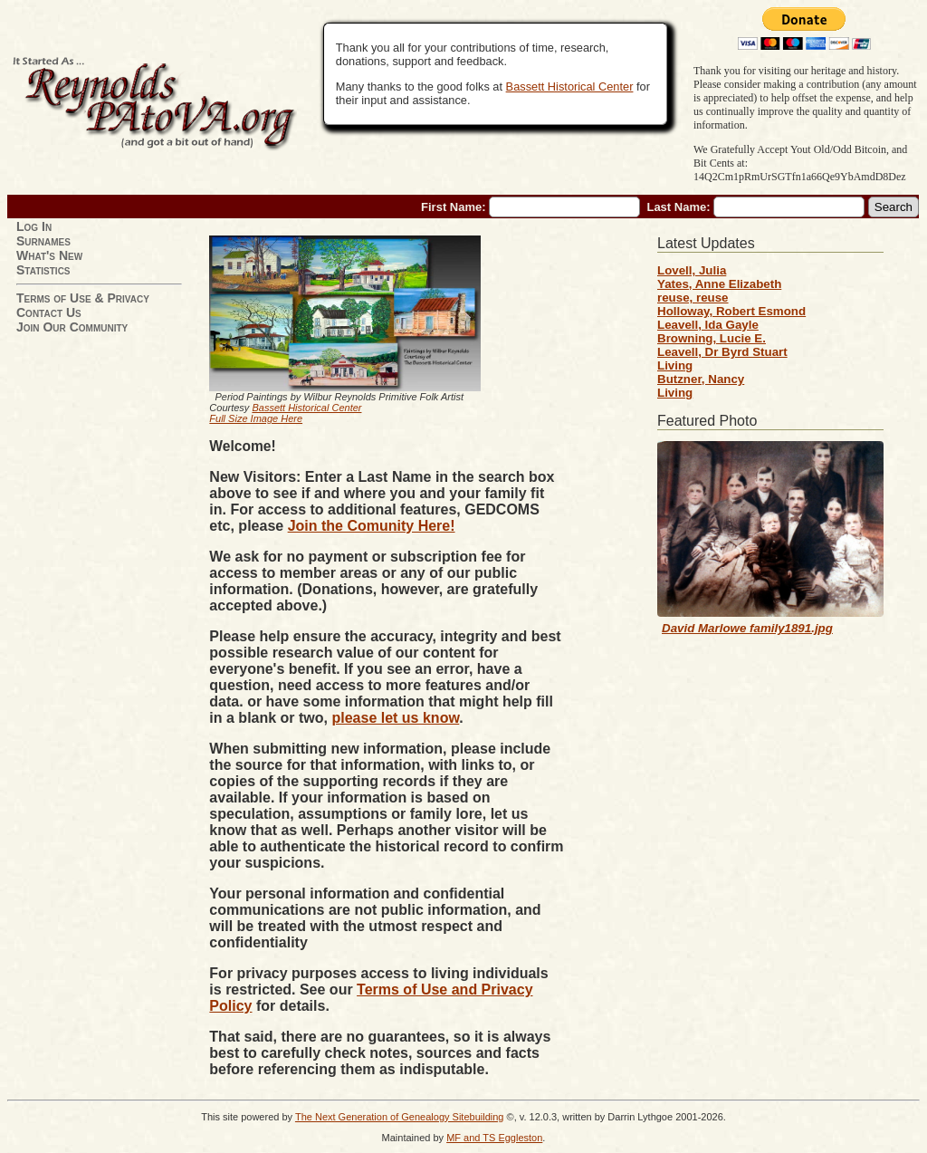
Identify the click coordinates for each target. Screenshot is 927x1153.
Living (675, 365)
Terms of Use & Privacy (82, 298)
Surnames (43, 241)
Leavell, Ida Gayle (708, 324)
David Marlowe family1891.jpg (747, 628)
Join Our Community (72, 327)
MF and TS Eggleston (494, 1137)
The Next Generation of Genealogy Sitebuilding (399, 1116)
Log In (34, 226)
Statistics (43, 270)
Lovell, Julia (691, 270)
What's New (49, 255)
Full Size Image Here (255, 418)
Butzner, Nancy (700, 379)
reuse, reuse (693, 297)
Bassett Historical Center (570, 86)
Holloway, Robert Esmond (731, 311)
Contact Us (48, 312)
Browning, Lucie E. (711, 338)
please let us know (395, 717)
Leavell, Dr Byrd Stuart (722, 352)
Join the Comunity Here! (371, 525)
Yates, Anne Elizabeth (719, 284)
